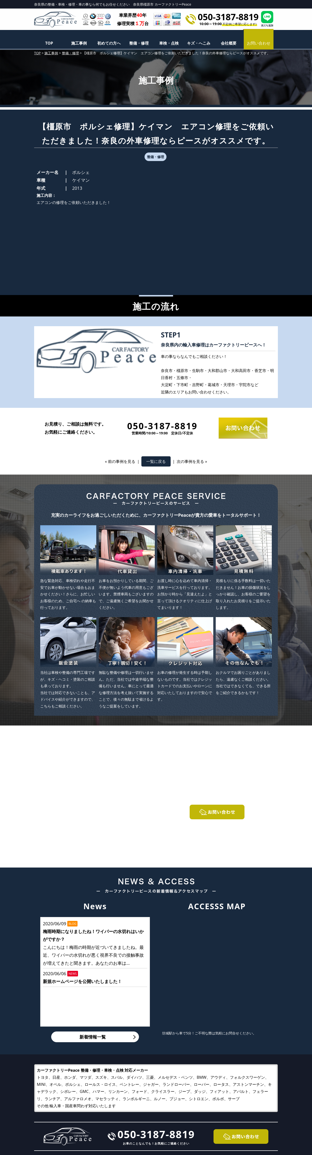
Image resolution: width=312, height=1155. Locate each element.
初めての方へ (109, 43)
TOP (49, 43)
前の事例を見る (121, 382)
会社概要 (228, 43)
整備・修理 (139, 43)
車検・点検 (169, 43)
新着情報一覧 (92, 958)
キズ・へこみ (198, 43)
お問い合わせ (232, 1113)
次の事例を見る (190, 382)
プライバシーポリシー (241, 1121)
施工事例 (79, 43)
